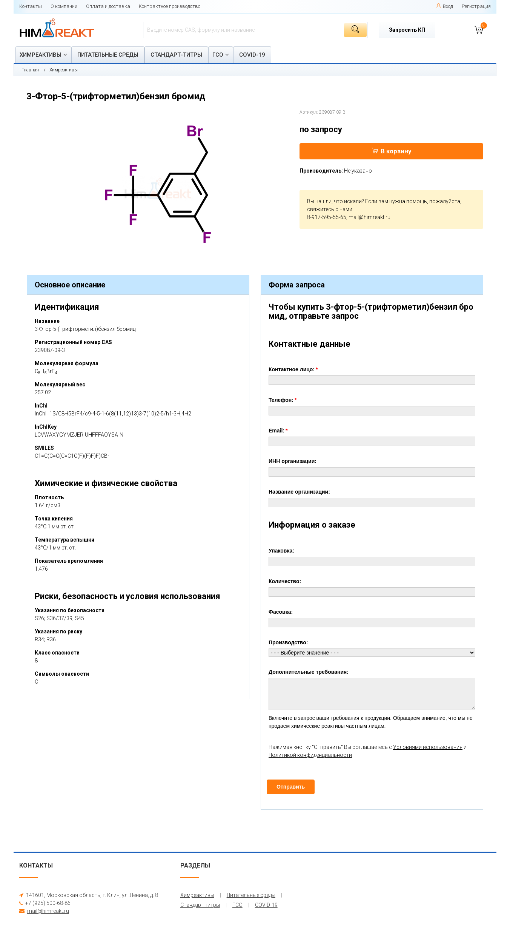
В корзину (392, 151)
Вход (444, 6)
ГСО (217, 54)
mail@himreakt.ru (369, 217)
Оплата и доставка (108, 6)
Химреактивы (40, 54)
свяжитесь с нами (329, 209)
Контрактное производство (169, 6)
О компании (64, 6)
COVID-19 (252, 54)
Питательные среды (107, 54)
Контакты (30, 6)
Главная (30, 70)
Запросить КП (407, 30)
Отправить (291, 787)
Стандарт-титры (176, 54)
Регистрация (476, 6)
